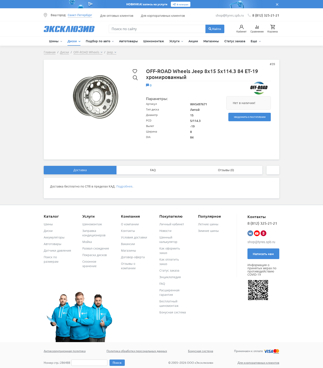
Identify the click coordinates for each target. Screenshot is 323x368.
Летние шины (208, 224)
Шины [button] (54, 41)
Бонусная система (172, 312)
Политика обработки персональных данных (137, 351)
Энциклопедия (170, 277)
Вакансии (128, 244)
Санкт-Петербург (80, 15)
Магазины (211, 41)
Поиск (117, 363)
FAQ (153, 170)
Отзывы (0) (226, 170)
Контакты (128, 231)
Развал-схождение (95, 248)
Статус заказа (234, 41)
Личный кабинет (171, 224)
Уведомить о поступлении (249, 116)
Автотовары (128, 41)
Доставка (80, 170)
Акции (193, 41)
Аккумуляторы (54, 237)
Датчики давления (57, 250)
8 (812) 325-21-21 (265, 15)
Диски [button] (72, 41)
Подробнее (124, 186)
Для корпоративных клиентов (163, 16)
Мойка (87, 242)
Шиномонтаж (153, 41)
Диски (48, 231)
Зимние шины (208, 231)
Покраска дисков (94, 255)
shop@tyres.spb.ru (261, 242)
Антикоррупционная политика (65, 351)
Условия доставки (134, 237)
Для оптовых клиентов (116, 16)
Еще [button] (254, 41)
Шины (48, 224)
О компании (130, 224)
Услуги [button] (174, 41)
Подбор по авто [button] (98, 41)
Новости (165, 231)
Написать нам (263, 254)
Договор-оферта (133, 257)
